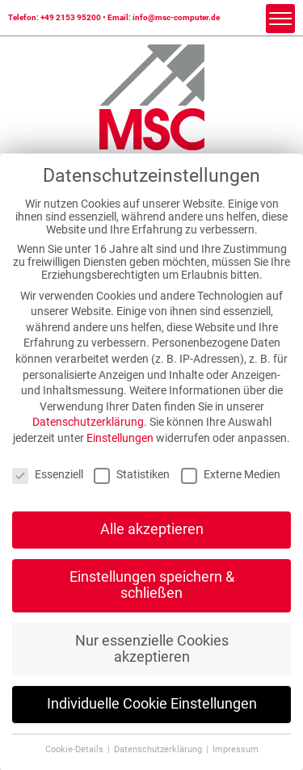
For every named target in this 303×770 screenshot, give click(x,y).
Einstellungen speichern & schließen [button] (151, 585)
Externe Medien (230, 474)
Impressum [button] (236, 749)
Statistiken (132, 474)
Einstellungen (120, 437)
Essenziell (47, 474)
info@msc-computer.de (176, 17)
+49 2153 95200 (70, 17)
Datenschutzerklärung (88, 421)
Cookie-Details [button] (75, 749)
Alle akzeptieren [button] (152, 529)
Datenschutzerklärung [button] (159, 749)
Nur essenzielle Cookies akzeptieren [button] (152, 649)
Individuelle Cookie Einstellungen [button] (152, 704)
